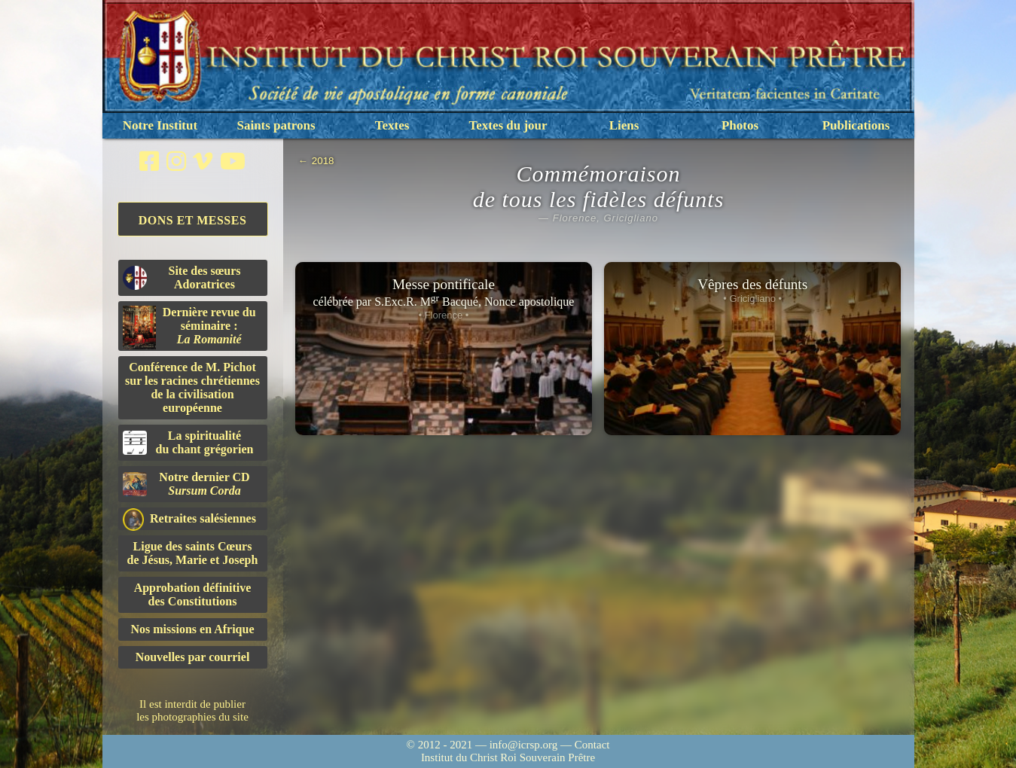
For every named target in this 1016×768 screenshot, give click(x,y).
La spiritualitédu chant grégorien (188, 442)
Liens (624, 125)
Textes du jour (507, 125)
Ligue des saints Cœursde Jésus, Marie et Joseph (192, 553)
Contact (592, 745)
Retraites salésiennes (189, 519)
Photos (740, 125)
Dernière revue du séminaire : (189, 327)
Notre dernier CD (186, 484)
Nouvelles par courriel (193, 657)
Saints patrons (275, 125)
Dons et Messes (193, 220)
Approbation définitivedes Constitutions (193, 594)
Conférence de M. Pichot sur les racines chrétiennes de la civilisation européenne (192, 387)
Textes (392, 125)
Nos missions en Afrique (192, 629)
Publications (856, 125)
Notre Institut (160, 125)
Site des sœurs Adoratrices (182, 277)
